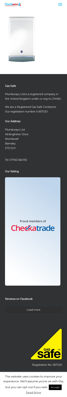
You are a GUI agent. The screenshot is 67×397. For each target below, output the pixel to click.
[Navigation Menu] (60, 4)
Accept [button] (55, 387)
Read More (33, 392)
